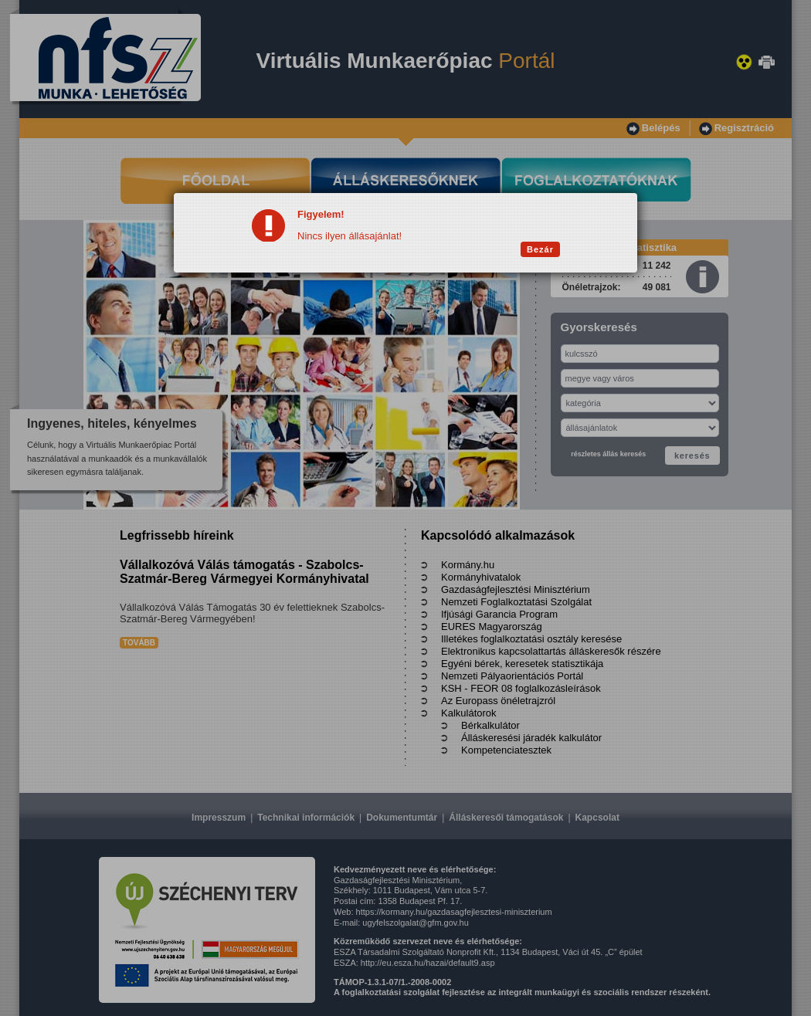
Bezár (540, 249)
